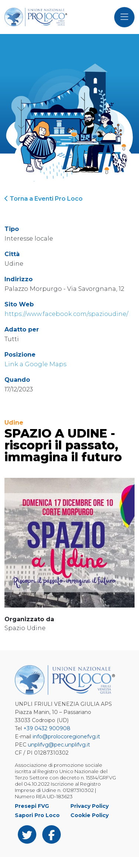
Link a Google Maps (35, 364)
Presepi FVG (32, 806)
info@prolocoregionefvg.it (66, 736)
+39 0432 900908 (46, 728)
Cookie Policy (89, 815)
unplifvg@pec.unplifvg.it (59, 744)
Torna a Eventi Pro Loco (43, 198)
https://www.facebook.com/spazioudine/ (66, 313)
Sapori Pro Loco (37, 815)
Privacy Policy (89, 806)
